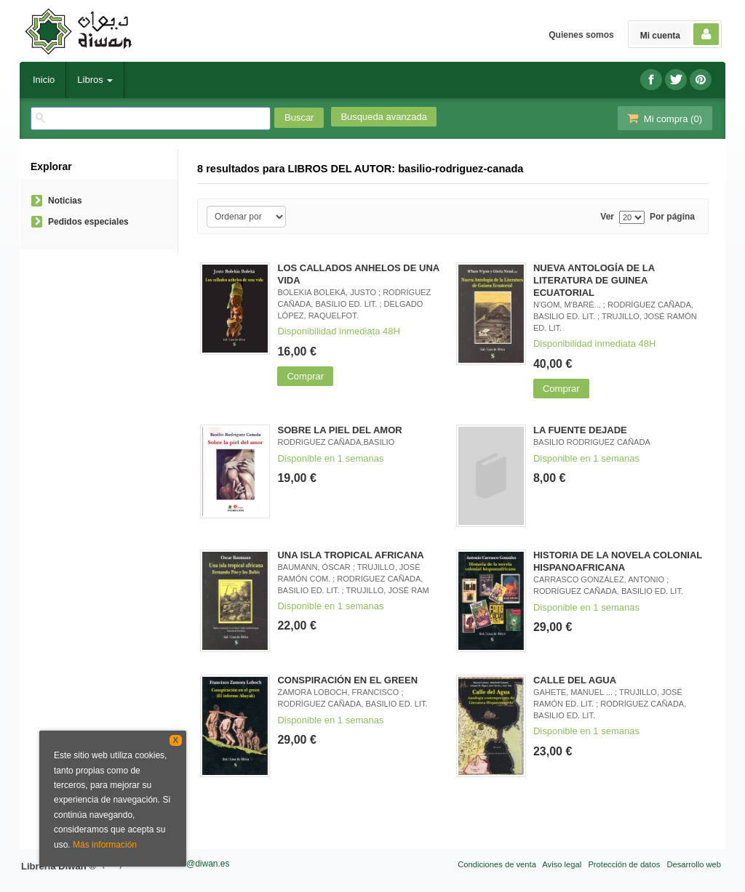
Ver (607, 217)
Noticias (65, 201)
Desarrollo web (693, 864)
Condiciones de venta (497, 864)
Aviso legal (561, 864)
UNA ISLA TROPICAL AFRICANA (350, 555)
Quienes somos (581, 35)
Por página (672, 217)
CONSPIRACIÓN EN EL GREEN (347, 680)
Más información (105, 845)
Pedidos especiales (88, 222)
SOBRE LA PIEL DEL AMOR (339, 430)
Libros (95, 79)
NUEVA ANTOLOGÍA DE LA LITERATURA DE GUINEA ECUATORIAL (594, 280)
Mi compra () (663, 118)
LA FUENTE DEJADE (580, 430)
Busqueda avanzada (383, 116)
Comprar (305, 376)
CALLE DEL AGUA (574, 680)
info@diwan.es (201, 864)
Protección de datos (624, 864)
